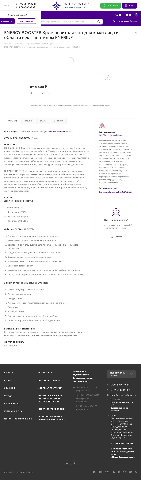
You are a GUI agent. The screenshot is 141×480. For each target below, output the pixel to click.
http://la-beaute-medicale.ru (110, 135)
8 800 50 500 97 (27, 7)
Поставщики (11, 403)
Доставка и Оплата (49, 380)
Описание (12, 121)
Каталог (8, 373)
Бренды (8, 396)
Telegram (74, 463)
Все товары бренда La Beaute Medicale (115, 192)
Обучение (9, 388)
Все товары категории (108, 188)
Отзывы (28, 121)
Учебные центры (13, 411)
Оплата (43, 121)
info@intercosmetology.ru (123, 395)
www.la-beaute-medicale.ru (58, 131)
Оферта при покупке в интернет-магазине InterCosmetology (50, 398)
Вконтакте (67, 463)
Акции (7, 380)
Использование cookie (51, 409)
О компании (45, 373)
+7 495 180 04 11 (27, 4)
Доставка (58, 121)
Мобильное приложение (18, 419)
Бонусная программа (50, 388)
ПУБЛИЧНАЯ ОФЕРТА (122, 443)
